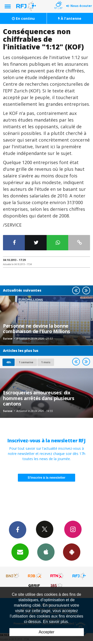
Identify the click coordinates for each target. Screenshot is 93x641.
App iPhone (46, 551)
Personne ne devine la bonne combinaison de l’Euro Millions (36, 328)
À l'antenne (69, 18)
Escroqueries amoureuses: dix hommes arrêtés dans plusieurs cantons (38, 398)
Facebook (17, 529)
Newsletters (20, 551)
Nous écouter (81, 6)
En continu (23, 18)
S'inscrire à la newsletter (46, 477)
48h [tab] (8, 362)
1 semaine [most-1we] (26, 362)
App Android (71, 551)
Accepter (46, 632)
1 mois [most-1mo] (45, 362)
